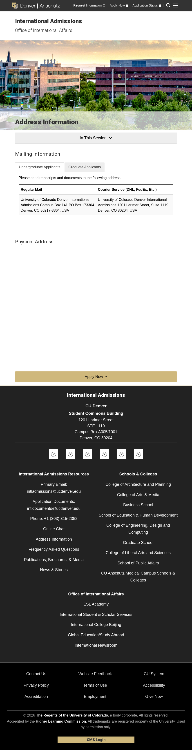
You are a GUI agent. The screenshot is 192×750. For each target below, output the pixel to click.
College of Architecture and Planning (138, 484)
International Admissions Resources (54, 474)
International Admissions (48, 21)
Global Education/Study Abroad (96, 635)
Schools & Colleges (138, 474)
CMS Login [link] (96, 740)
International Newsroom (96, 645)
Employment (95, 696)
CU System (154, 674)
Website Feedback (95, 674)
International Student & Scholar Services (96, 614)
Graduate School (138, 542)
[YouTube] (88, 461)
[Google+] (121, 461)
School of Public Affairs (138, 563)
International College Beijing (96, 624)
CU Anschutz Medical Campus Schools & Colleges (138, 576)
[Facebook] (54, 461)
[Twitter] (70, 461)
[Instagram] (104, 461)
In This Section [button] (96, 138)
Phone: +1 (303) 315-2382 (54, 518)
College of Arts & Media (138, 495)
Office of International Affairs (43, 30)
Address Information (54, 539)
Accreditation (36, 696)
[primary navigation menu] (175, 5)
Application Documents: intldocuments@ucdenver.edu (53, 505)
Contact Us (36, 674)
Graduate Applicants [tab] (84, 167)
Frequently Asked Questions (54, 549)
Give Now (154, 696)
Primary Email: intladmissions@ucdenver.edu (54, 488)
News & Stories (54, 570)
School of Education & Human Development (138, 515)
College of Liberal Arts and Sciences (138, 552)
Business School (138, 505)
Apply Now (94, 377)
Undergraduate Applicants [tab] (39, 167)
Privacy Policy (36, 685)
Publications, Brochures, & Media (54, 559)
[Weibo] (138, 461)
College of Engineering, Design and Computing (138, 529)
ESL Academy (96, 604)
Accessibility (154, 685)
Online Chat (54, 529)
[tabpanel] (96, 201)
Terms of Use (95, 685)
